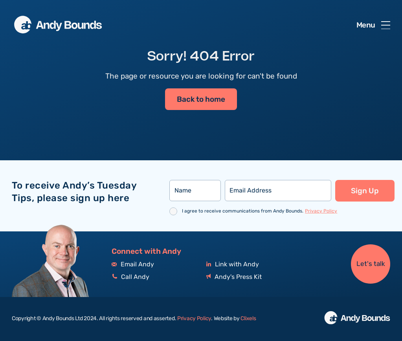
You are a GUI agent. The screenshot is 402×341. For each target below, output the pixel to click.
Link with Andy (232, 265)
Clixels (248, 318)
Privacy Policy (321, 211)
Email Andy (133, 265)
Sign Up (365, 191)
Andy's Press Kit (234, 277)
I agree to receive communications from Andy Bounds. (259, 211)
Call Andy (130, 277)
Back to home (201, 99)
